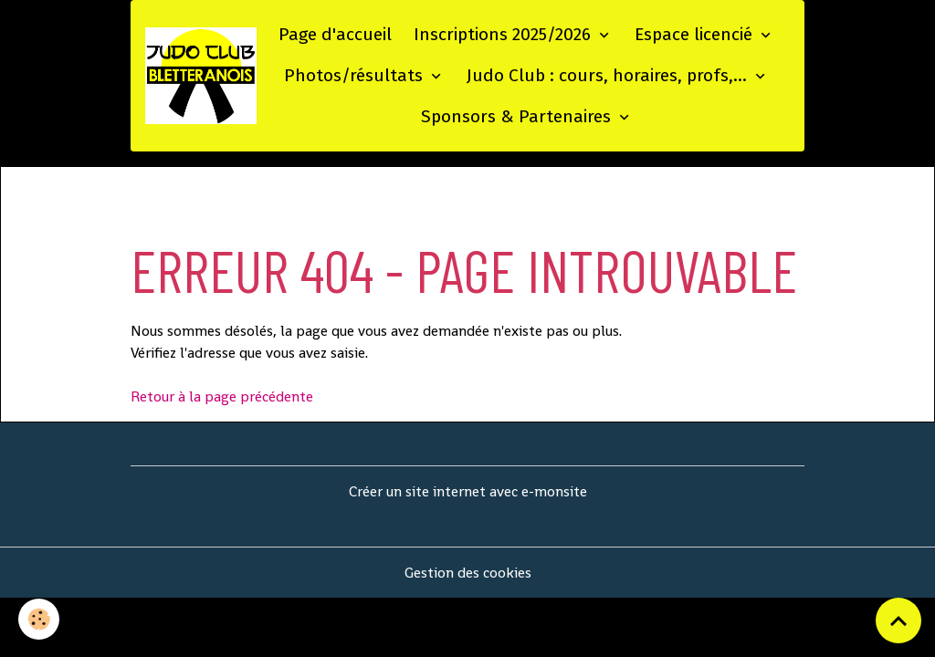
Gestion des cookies (467, 572)
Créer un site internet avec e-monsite (468, 491)
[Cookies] (38, 619)
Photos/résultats (355, 75)
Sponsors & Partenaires (518, 116)
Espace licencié (696, 34)
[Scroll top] (898, 620)
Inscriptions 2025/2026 (504, 34)
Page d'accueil (335, 34)
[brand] (201, 75)
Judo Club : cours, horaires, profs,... (609, 75)
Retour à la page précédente (222, 396)
